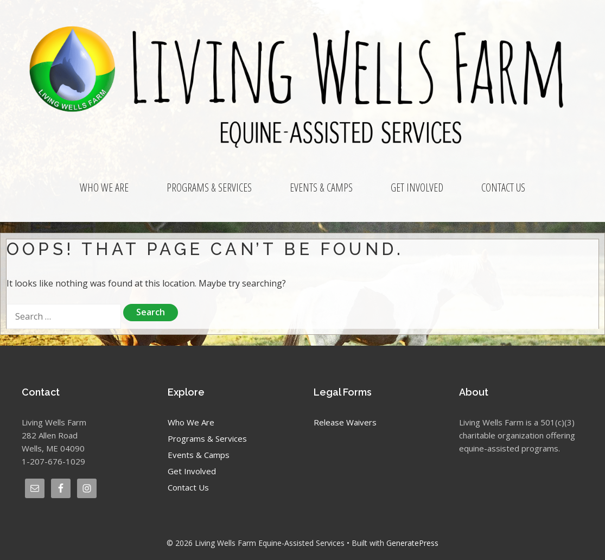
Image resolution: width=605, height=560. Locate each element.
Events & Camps (321, 187)
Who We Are (104, 187)
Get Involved (417, 187)
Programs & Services (209, 187)
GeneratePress (412, 543)
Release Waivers (345, 422)
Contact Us (503, 187)
